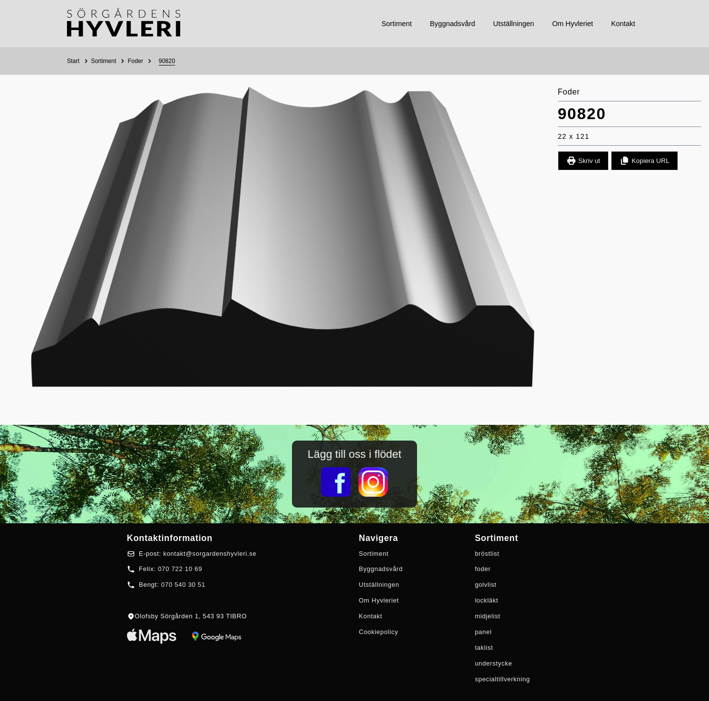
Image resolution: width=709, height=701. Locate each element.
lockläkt (486, 600)
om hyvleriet (572, 24)
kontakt (623, 24)
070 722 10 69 (180, 569)
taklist (484, 647)
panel (483, 632)
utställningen (513, 24)
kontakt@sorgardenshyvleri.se (210, 553)
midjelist (487, 616)
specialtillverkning (502, 679)
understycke (493, 663)
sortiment (397, 24)
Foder (135, 61)
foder (482, 569)
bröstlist (487, 553)
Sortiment (103, 61)
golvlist (485, 584)
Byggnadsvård (381, 569)
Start (73, 61)
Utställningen (379, 584)
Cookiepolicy (378, 632)
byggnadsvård (452, 24)
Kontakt (371, 616)
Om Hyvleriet (379, 600)
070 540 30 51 (183, 584)
